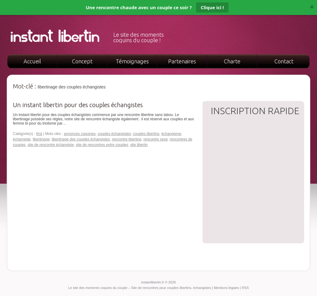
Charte (232, 61)
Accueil (32, 61)
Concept (82, 61)
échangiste (22, 139)
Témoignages (132, 61)
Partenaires (182, 61)
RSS (245, 288)
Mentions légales (226, 288)
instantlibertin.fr (153, 282)
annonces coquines (80, 134)
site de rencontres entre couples (102, 145)
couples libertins (146, 134)
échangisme (171, 134)
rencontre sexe (155, 139)
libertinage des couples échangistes (81, 139)
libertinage (41, 139)
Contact (283, 61)
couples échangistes (114, 134)
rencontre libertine (127, 139)
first (39, 134)
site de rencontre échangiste (51, 145)
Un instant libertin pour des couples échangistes (78, 104)
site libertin (139, 145)
